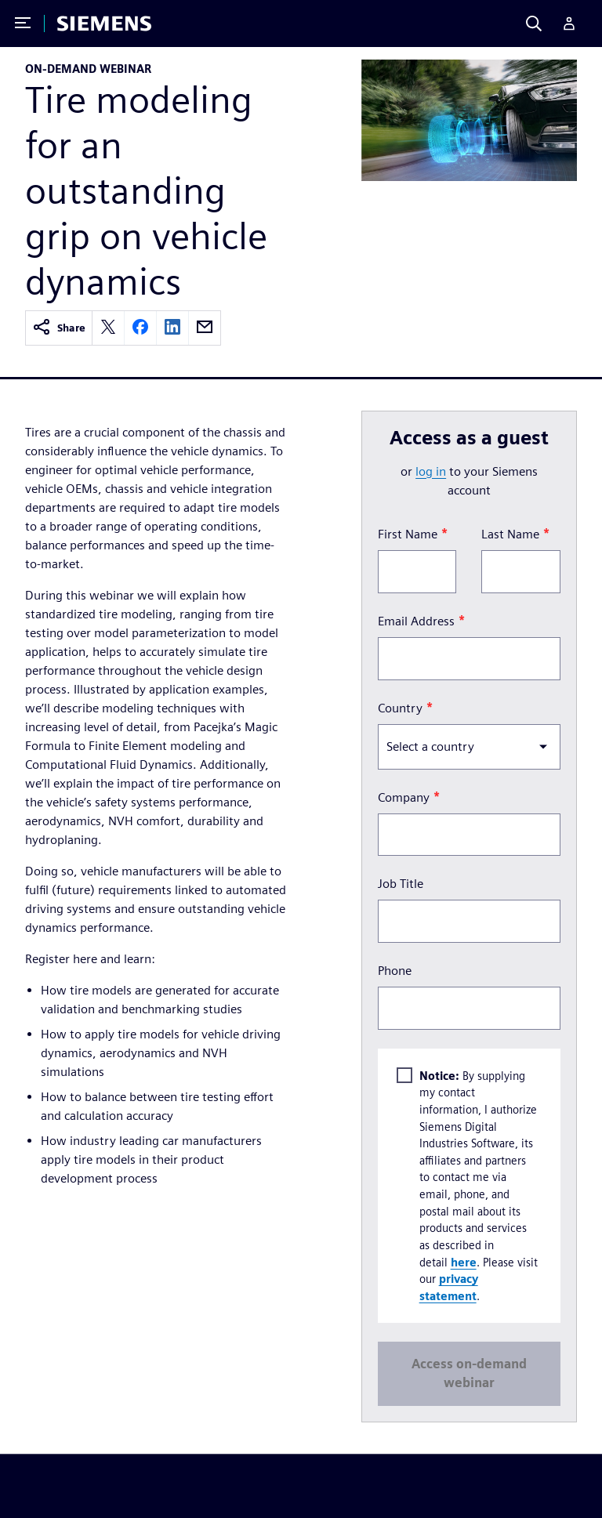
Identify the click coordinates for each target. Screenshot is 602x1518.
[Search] (534, 23)
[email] (204, 328)
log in (430, 471)
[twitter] (108, 328)
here (464, 1261)
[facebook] (140, 328)
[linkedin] (172, 328)
